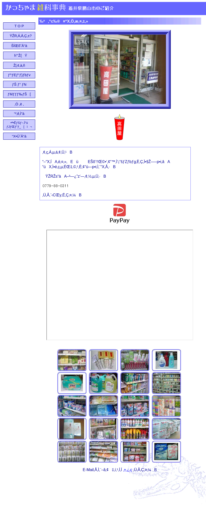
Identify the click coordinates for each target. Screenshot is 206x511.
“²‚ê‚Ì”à (19, 113)
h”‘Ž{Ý (19, 55)
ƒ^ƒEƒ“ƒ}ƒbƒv (19, 75)
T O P (19, 26)
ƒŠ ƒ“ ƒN (19, 84)
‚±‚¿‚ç (127, 470)
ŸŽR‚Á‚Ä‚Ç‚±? (19, 36)
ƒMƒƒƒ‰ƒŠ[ (19, 94)
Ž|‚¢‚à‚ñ (19, 65)
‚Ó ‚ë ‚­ (19, 104)
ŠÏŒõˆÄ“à (19, 46)
